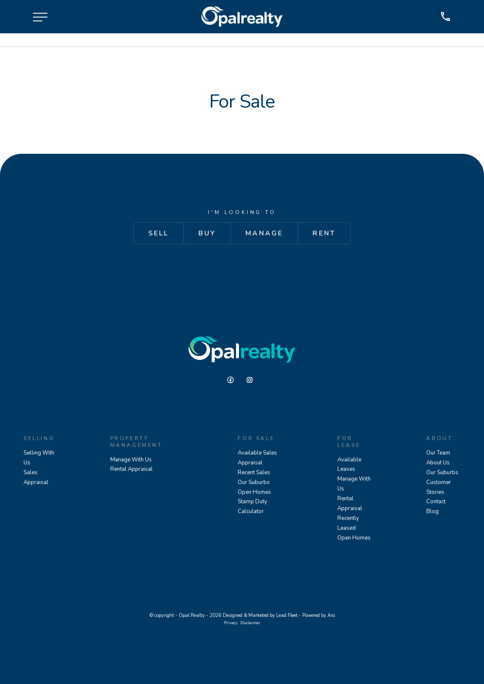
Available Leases (349, 464)
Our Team (438, 453)
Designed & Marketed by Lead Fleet (260, 615)
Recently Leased (348, 523)
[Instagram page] (251, 380)
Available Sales (257, 453)
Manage (264, 233)
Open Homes (254, 492)
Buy (207, 233)
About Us (438, 463)
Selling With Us (39, 458)
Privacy (231, 622)
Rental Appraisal (131, 469)
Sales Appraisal (36, 477)
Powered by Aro (318, 615)
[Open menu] (40, 17)
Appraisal (250, 463)
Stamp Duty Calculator (252, 507)
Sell (158, 233)
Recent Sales (254, 472)
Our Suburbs (254, 482)
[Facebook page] (233, 380)
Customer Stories (438, 487)
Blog (432, 511)
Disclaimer (250, 622)
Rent (324, 233)
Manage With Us (131, 460)
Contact (436, 502)
